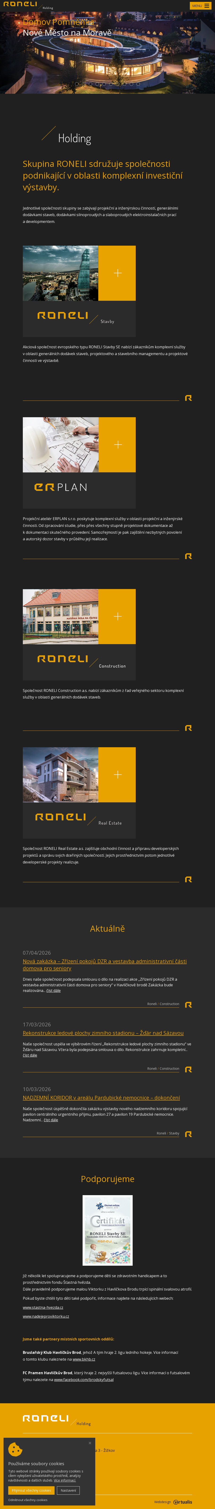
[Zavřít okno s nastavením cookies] (90, 1443)
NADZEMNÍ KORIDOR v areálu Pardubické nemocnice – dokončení (101, 1097)
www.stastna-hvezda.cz (43, 1307)
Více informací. (65, 1480)
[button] (76, 84)
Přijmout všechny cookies (31, 1490)
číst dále (53, 990)
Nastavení (68, 1490)
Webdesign (173, 1502)
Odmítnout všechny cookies (28, 1500)
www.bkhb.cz (84, 1359)
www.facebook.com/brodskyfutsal (84, 1379)
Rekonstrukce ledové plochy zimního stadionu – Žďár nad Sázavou (103, 1032)
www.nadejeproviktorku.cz (46, 1316)
